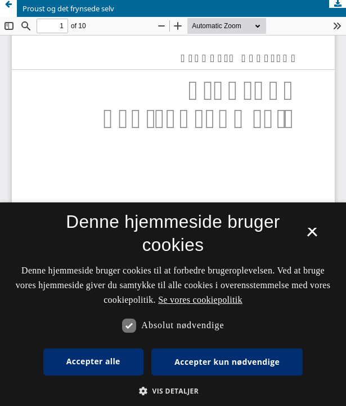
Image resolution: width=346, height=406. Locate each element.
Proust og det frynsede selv (68, 8)
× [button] (311, 236)
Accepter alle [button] (93, 361)
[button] (173, 391)
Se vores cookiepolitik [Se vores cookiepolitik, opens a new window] (200, 299)
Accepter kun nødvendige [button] (227, 361)
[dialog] (173, 304)
